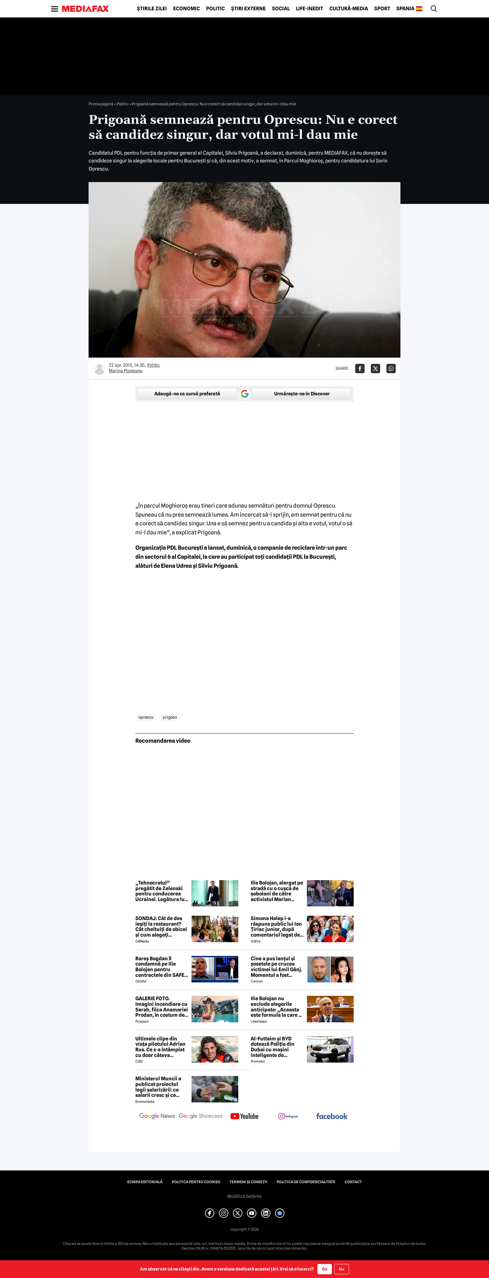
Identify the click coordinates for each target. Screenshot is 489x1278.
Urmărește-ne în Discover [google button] (302, 394)
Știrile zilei (152, 8)
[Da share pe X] (375, 368)
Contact (353, 1182)
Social (281, 8)
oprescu (145, 717)
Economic (186, 8)
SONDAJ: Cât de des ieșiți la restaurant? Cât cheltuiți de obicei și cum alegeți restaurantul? (161, 927)
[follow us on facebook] (332, 1116)
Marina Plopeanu (126, 370)
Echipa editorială (144, 1182)
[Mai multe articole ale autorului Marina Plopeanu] (99, 368)
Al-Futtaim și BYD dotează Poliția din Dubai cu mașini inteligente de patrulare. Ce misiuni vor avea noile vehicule (276, 1047)
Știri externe (248, 8)
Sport (382, 8)
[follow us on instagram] (288, 1117)
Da (324, 1268)
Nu (341, 1269)
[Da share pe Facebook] (360, 368)
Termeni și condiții (248, 1182)
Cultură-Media (348, 8)
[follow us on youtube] (244, 1117)
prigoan (170, 717)
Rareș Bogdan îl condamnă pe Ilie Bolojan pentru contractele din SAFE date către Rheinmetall (159, 967)
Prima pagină (101, 103)
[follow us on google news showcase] (201, 1117)
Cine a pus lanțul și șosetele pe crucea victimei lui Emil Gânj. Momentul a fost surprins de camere (276, 967)
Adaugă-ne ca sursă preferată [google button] (187, 394)
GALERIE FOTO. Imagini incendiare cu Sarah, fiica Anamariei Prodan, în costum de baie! (161, 1007)
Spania (405, 8)
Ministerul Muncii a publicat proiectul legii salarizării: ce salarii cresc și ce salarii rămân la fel (158, 1087)
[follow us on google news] (157, 1117)
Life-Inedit (309, 8)
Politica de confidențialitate (306, 1182)
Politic (215, 8)
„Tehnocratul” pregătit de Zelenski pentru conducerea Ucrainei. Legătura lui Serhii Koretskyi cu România (160, 891)
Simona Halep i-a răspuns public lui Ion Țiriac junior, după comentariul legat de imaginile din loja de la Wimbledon (276, 927)
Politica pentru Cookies (196, 1182)
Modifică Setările (244, 1196)
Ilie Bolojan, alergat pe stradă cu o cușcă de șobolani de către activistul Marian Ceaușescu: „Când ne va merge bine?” (277, 891)
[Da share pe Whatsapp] (391, 368)
